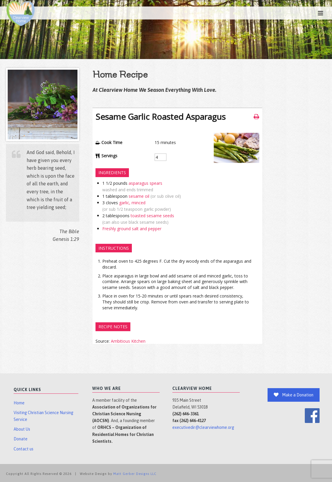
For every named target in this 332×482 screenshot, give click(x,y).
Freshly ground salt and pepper (131, 228)
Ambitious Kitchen (128, 341)
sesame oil (139, 196)
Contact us (23, 449)
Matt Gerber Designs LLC (134, 474)
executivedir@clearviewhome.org (203, 427)
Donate (20, 439)
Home (19, 403)
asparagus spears (145, 183)
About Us (22, 429)
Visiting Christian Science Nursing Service (43, 416)
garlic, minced (132, 202)
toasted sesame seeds (152, 215)
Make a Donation (293, 395)
